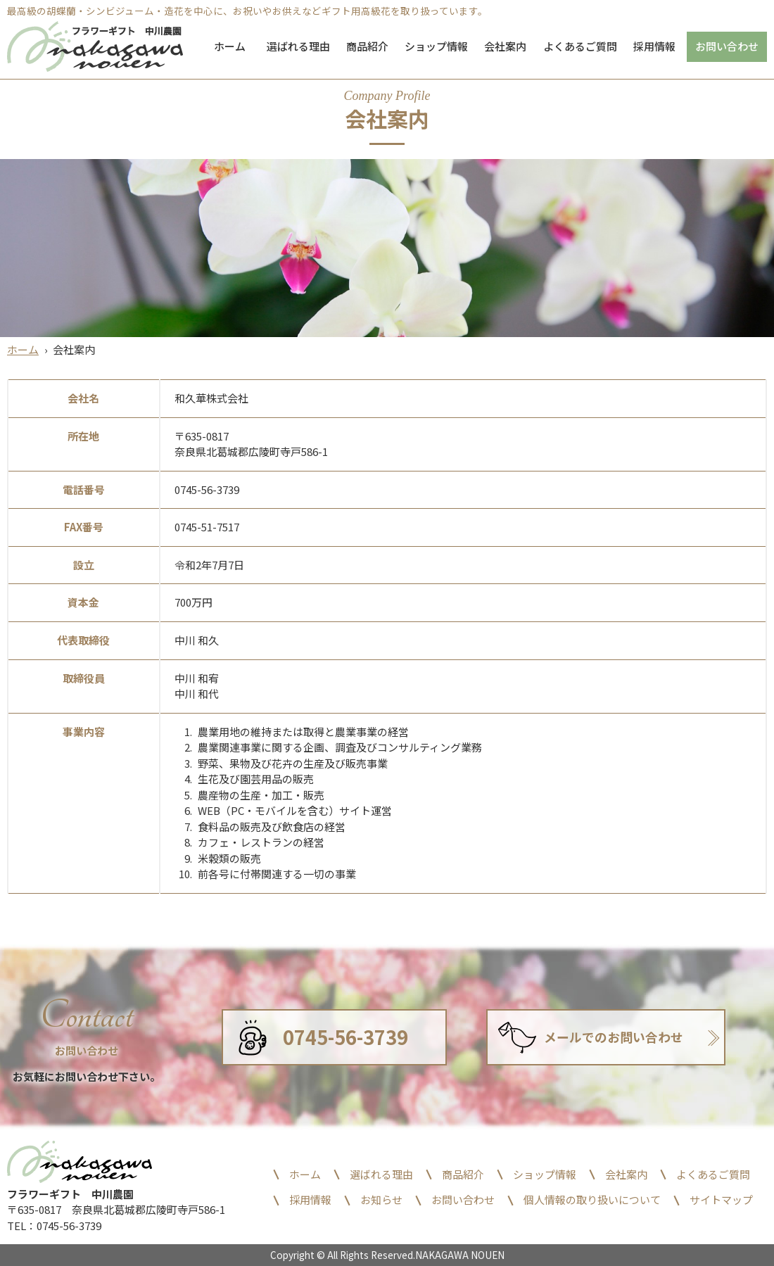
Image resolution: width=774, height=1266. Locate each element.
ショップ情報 (436, 46)
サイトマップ (721, 1199)
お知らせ (381, 1199)
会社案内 (505, 46)
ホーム (230, 46)
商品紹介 (367, 46)
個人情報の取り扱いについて (592, 1199)
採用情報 (654, 46)
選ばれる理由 (298, 46)
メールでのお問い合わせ (613, 1036)
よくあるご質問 (580, 46)
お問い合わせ (727, 46)
